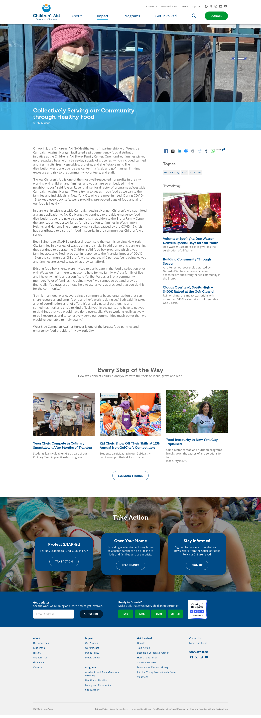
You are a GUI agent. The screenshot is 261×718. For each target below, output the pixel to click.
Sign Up (196, 7)
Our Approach (41, 645)
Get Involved (166, 17)
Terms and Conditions (140, 711)
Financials (38, 665)
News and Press (169, 7)
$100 (142, 617)
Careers (184, 7)
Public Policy (92, 655)
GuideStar (218, 612)
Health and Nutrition (96, 682)
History (37, 655)
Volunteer (142, 679)
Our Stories (91, 645)
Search (194, 17)
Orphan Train (40, 660)
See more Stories (130, 478)
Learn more (130, 568)
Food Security (171, 174)
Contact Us (151, 7)
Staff (184, 174)
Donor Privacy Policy (119, 711)
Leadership (39, 650)
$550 (159, 617)
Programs (132, 17)
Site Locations (93, 692)
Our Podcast (92, 650)
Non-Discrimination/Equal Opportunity (170, 711)
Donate (216, 17)
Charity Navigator (197, 612)
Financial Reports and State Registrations (209, 711)
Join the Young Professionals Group (156, 674)
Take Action (64, 564)
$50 (126, 617)
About (76, 17)
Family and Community (98, 687)
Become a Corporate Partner (153, 655)
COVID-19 (195, 174)
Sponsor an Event (147, 665)
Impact (102, 17)
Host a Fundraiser (147, 660)
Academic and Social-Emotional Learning (102, 676)
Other (175, 617)
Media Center (92, 660)
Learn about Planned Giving (152, 669)
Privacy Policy (101, 711)
